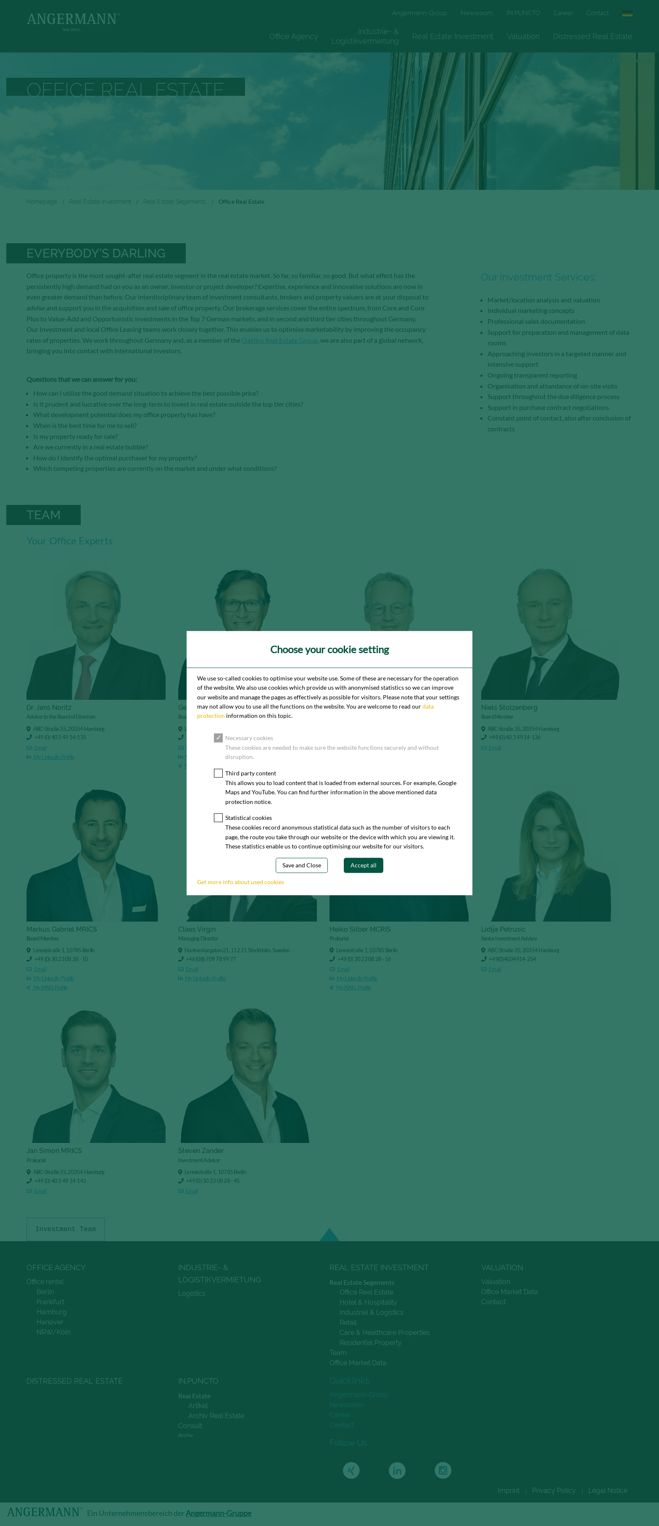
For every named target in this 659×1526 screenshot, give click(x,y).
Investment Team (65, 1229)
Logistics (192, 1293)
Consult (190, 1426)
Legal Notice (607, 1490)
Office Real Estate (366, 1292)
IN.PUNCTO (523, 13)
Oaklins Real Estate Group (280, 340)
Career (563, 13)
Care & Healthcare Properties (385, 1333)
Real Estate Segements (174, 201)
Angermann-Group (419, 13)
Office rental (44, 1282)
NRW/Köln (54, 1332)
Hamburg (52, 1312)
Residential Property (371, 1343)
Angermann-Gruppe (218, 1513)
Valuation (523, 36)
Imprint (508, 1490)
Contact (597, 13)
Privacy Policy (554, 1490)
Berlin (45, 1292)
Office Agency (293, 36)
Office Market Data (358, 1363)
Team (338, 1353)
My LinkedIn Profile (50, 757)
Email (36, 748)
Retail (348, 1322)
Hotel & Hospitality (368, 1302)
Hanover (50, 1322)
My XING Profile (198, 766)
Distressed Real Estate (593, 36)
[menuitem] (294, 36)
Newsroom (477, 13)
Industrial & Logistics (371, 1312)
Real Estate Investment (452, 36)
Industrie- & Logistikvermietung (365, 36)
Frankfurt (50, 1302)
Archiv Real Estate (216, 1416)
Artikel (198, 1406)
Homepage (41, 201)
